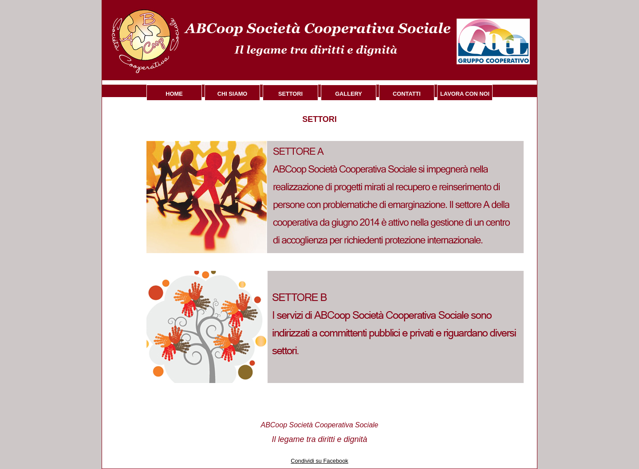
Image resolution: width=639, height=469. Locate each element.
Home (174, 93)
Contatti (407, 93)
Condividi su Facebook (319, 460)
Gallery (348, 93)
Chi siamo (232, 93)
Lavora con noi (464, 93)
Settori (290, 93)
